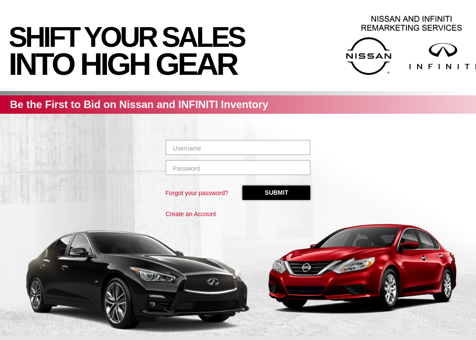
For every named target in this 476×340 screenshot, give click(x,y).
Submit (276, 193)
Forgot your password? (197, 192)
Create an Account (191, 213)
